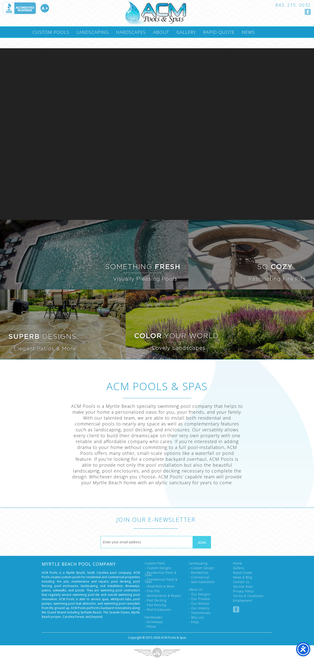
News (248, 32)
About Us (196, 589)
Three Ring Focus (157, 653)
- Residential (199, 573)
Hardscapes (131, 32)
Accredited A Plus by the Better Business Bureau (25, 8)
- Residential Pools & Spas (161, 574)
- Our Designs (199, 594)
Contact (43, 43)
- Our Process (199, 599)
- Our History (199, 608)
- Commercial (199, 577)
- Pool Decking (156, 600)
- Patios (150, 626)
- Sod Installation (202, 582)
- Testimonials (199, 613)
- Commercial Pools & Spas (161, 580)
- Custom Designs (158, 568)
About (161, 32)
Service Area (243, 587)
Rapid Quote (219, 32)
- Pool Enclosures (158, 610)
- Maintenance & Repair (163, 596)
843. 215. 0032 (293, 5)
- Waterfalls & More (160, 586)
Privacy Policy (243, 591)
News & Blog (242, 577)
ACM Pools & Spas (173, 637)
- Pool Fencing (155, 605)
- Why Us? (196, 617)
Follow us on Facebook (308, 12)
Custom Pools (51, 32)
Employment (242, 600)
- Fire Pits (152, 591)
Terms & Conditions (248, 596)
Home (237, 563)
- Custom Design (201, 568)
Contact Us (241, 582)
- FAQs (194, 622)
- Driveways (154, 622)
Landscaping (93, 32)
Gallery (186, 32)
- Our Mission (199, 603)
